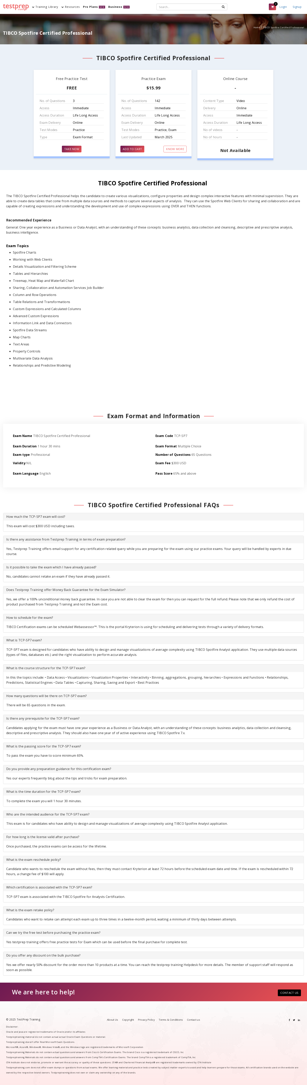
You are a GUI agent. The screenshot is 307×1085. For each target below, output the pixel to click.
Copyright (128, 1019)
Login (283, 7)
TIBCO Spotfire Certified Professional (283, 27)
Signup (297, 7)
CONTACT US (289, 993)
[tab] (153, 517)
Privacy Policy (146, 1019)
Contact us (193, 1019)
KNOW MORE (175, 149)
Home (257, 27)
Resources (70, 7)
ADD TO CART (132, 149)
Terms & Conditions (171, 1019)
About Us (112, 1019)
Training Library (45, 7)
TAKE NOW (71, 149)
